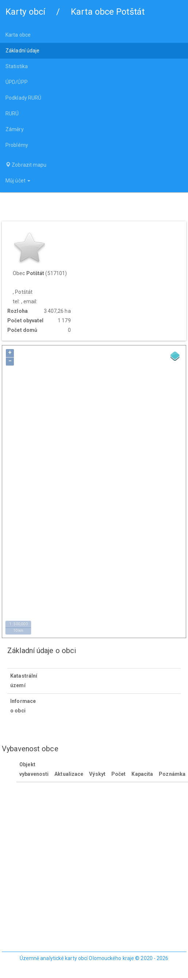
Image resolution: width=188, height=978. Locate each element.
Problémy (16, 145)
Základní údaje (22, 50)
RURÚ (12, 113)
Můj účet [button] (17, 181)
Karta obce (18, 35)
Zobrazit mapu (26, 165)
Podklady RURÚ (23, 98)
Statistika (16, 66)
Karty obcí (25, 12)
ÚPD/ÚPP (16, 82)
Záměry (14, 129)
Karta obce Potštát (108, 12)
